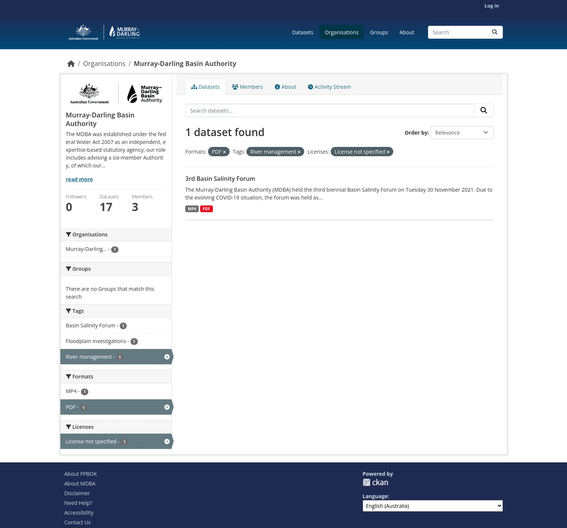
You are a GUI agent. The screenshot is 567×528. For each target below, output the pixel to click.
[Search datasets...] (465, 32)
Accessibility (79, 512)
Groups (379, 32)
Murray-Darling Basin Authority (185, 63)
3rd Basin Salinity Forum (220, 179)
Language (375, 496)
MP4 (192, 208)
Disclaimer (77, 493)
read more (79, 179)
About (407, 32)
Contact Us (77, 522)
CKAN (375, 482)
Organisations (342, 32)
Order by (415, 132)
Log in (492, 5)
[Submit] (494, 32)
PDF (206, 208)
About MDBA (80, 483)
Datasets (303, 32)
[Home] (71, 63)
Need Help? (78, 502)
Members (247, 86)
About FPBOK (80, 473)
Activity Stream (329, 86)
